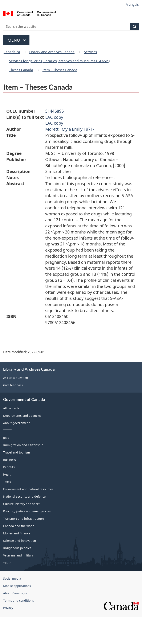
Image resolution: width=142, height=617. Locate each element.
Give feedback (13, 385)
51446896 (54, 111)
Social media (12, 578)
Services (90, 52)
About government (16, 423)
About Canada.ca (15, 593)
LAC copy (54, 117)
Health (7, 474)
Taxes (7, 482)
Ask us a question (15, 378)
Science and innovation (19, 541)
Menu (17, 40)
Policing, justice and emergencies (27, 511)
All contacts (11, 408)
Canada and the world (19, 526)
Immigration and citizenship (23, 445)
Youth (7, 563)
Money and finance (16, 533)
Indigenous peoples (17, 548)
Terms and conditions (18, 600)
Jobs (6, 438)
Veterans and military (18, 555)
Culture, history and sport (21, 504)
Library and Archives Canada (51, 52)
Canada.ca (12, 52)
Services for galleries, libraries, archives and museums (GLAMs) (59, 61)
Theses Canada (21, 70)
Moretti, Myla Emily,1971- (69, 129)
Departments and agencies (22, 416)
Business (9, 460)
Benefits (9, 467)
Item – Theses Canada (59, 70)
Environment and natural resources (28, 489)
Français (132, 4)
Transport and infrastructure (23, 519)
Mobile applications (17, 586)
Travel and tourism (16, 452)
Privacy (8, 608)
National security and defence (24, 496)
